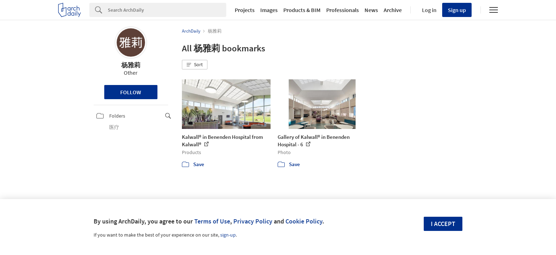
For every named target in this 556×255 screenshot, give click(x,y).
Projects (245, 10)
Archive (393, 10)
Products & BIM (302, 10)
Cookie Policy (303, 221)
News (371, 10)
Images (269, 10)
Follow (130, 92)
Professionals (342, 10)
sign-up (228, 235)
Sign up (457, 9)
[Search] (167, 10)
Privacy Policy (252, 221)
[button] (194, 65)
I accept (443, 224)
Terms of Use (212, 221)
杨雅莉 (130, 65)
